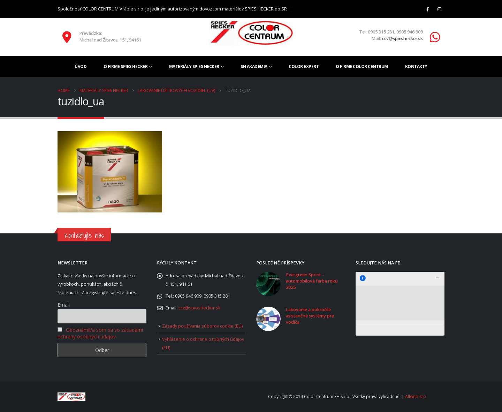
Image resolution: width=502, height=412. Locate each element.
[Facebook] (428, 9)
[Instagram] (439, 9)
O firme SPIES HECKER (125, 66)
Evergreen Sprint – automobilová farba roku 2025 (312, 281)
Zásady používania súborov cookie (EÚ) (202, 326)
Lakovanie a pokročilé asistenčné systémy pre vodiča (310, 316)
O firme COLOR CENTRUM (362, 66)
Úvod (80, 66)
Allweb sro (415, 396)
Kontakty (416, 66)
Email (64, 304)
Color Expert (304, 66)
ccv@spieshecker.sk (402, 39)
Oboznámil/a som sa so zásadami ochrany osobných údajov (100, 333)
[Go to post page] (268, 283)
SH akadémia (254, 66)
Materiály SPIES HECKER (194, 66)
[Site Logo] (251, 32)
